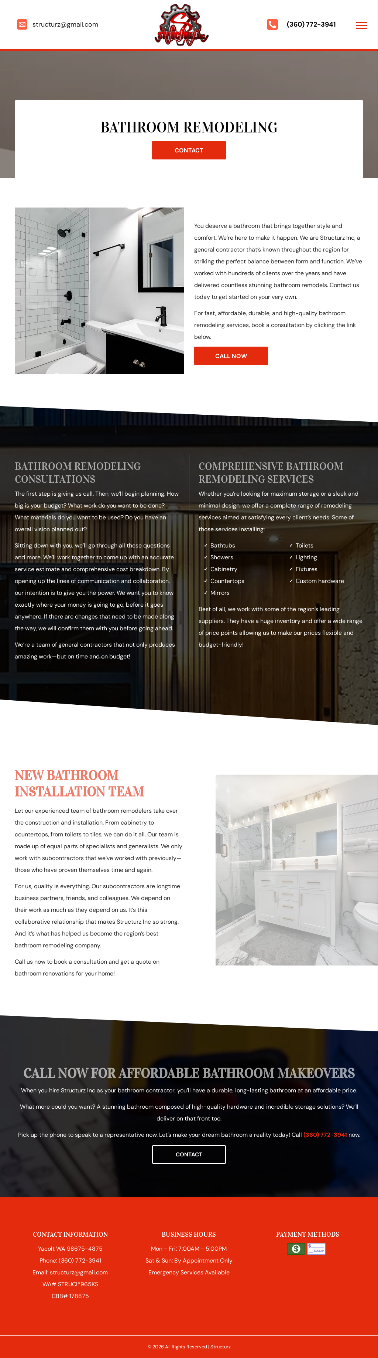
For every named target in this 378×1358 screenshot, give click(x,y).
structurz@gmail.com (65, 24)
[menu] (361, 25)
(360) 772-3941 (311, 24)
